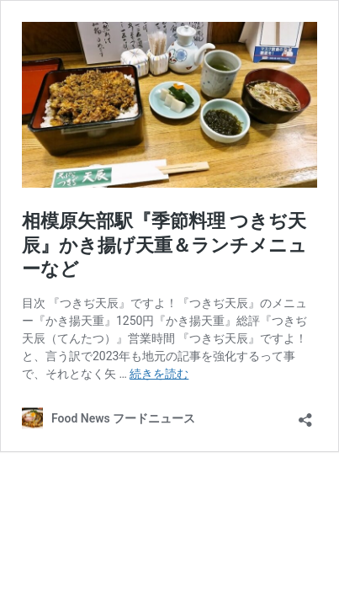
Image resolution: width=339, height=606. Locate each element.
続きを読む (159, 373)
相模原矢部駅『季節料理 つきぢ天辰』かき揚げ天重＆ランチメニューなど (164, 244)
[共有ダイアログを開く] (305, 414)
